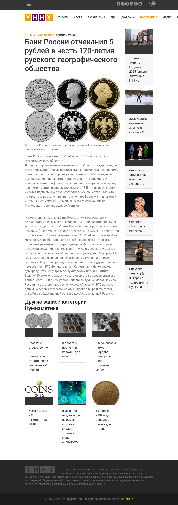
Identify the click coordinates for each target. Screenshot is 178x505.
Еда (113, 17)
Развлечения (96, 17)
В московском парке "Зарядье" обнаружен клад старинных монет (106, 356)
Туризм (63, 17)
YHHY (129, 499)
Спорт (78, 17)
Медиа (167, 17)
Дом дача (127, 17)
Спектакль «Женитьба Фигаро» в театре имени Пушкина (138, 278)
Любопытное (148, 17)
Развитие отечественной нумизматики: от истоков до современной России (38, 356)
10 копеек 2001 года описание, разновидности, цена (106, 419)
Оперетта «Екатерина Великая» (137, 226)
